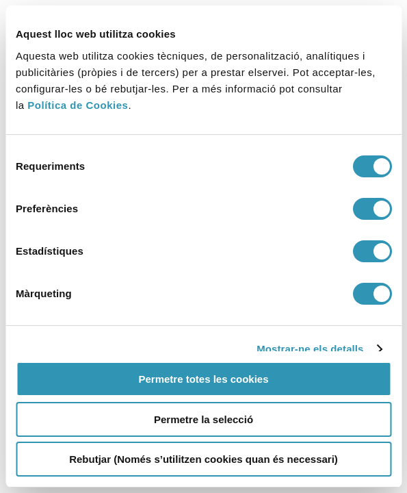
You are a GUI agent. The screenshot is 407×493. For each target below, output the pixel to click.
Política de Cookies (77, 105)
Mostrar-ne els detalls (310, 349)
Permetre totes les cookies (203, 379)
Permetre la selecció (203, 419)
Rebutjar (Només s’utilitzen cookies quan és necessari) (203, 459)
